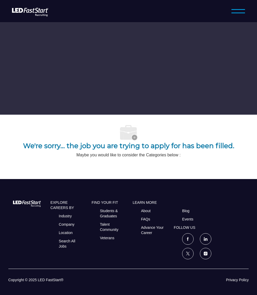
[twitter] (188, 253)
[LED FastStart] (30, 11)
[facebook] (188, 239)
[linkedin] (205, 239)
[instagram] (205, 253)
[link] (25, 203)
